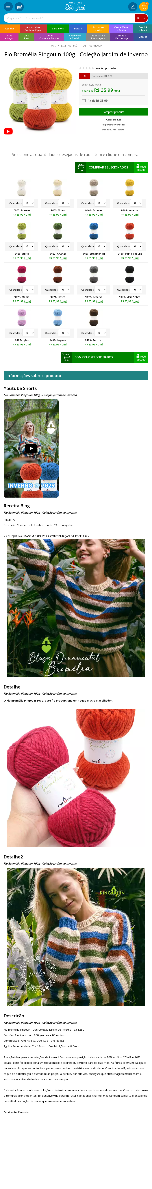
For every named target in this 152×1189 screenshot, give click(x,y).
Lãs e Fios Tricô (69, 46)
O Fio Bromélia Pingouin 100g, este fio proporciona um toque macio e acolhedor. (58, 700)
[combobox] (76, 18)
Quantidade (21, 203)
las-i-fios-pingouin (92, 46)
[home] (75, 10)
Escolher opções (113, 112)
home (53, 46)
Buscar (141, 18)
